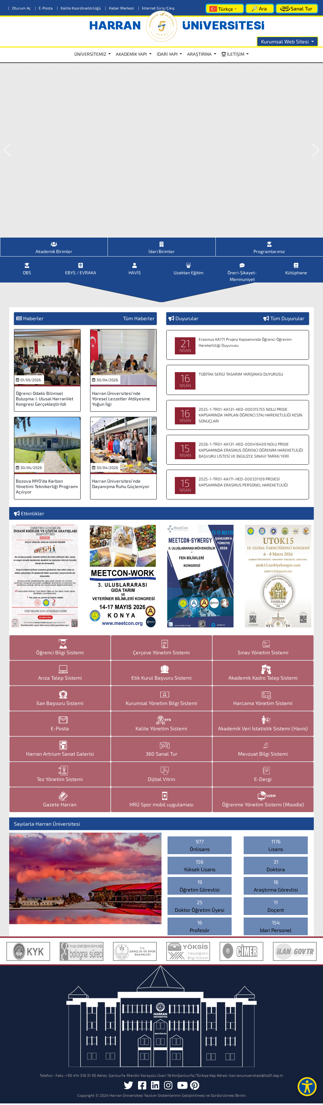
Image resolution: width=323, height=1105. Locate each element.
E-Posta (44, 8)
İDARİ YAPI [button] (168, 54)
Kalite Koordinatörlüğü (79, 8)
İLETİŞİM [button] (233, 54)
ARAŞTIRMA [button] (200, 54)
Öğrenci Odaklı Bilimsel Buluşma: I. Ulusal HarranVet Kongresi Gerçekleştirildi (44, 400)
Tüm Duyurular (287, 320)
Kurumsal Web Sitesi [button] (285, 41)
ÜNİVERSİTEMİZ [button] (90, 54)
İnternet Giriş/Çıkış (156, 8)
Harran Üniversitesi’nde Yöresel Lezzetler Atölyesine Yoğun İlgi (121, 400)
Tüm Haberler (139, 320)
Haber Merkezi (120, 8)
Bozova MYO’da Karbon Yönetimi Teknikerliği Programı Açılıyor (47, 488)
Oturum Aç (20, 8)
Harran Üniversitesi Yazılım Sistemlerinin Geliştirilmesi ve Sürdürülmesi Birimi (177, 1097)
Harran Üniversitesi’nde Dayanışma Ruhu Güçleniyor (120, 485)
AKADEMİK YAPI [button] (132, 54)
